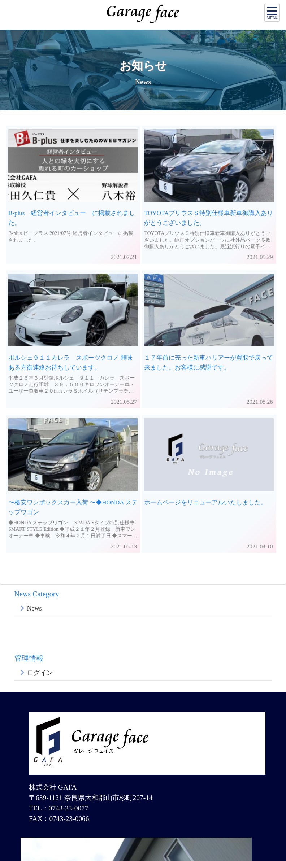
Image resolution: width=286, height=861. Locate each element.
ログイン (40, 672)
